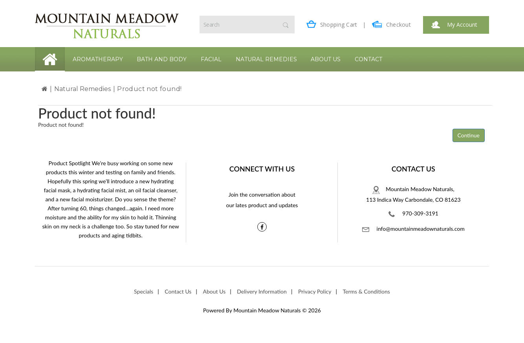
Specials (143, 291)
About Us (326, 59)
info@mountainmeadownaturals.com (413, 228)
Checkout (391, 24)
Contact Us (178, 291)
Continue (469, 135)
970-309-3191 (413, 213)
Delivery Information (262, 291)
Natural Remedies (266, 59)
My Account (454, 24)
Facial (211, 59)
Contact (368, 59)
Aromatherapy (98, 59)
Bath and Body (162, 59)
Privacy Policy (314, 291)
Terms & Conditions (366, 291)
